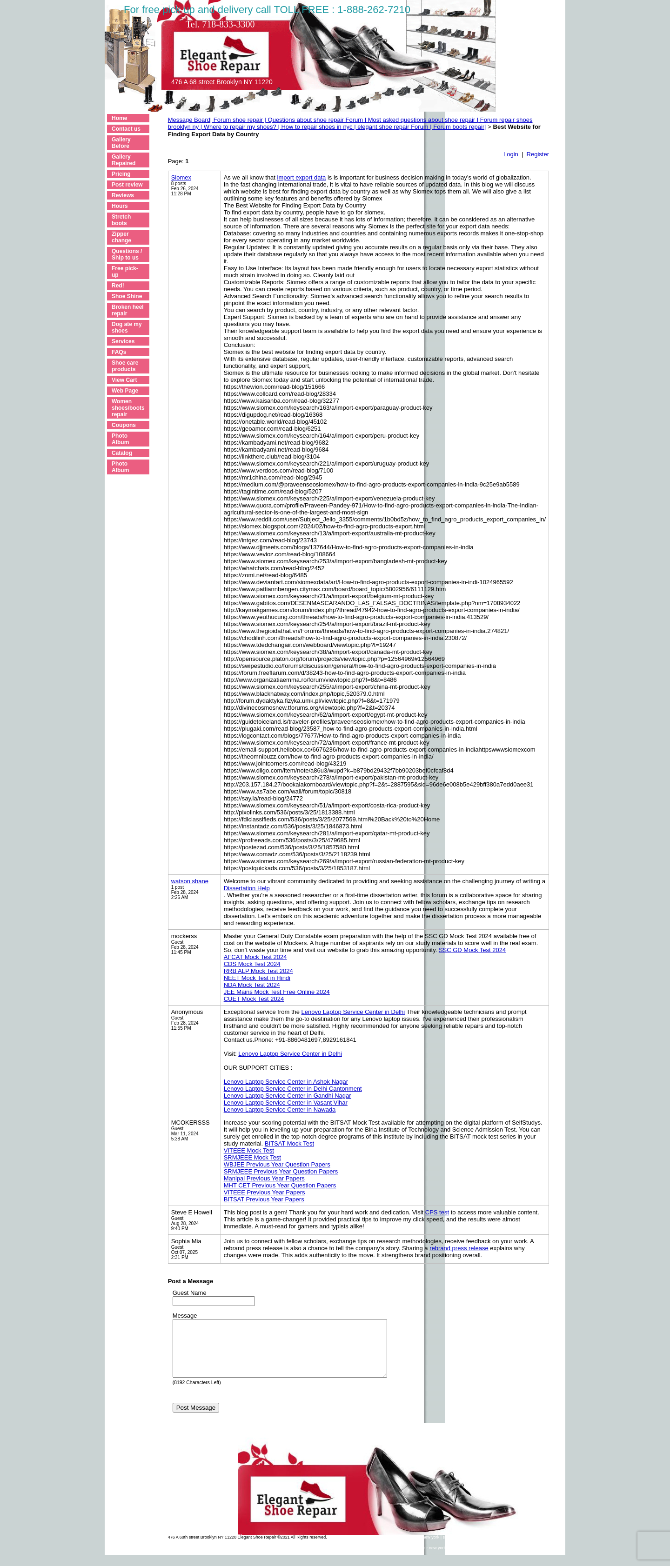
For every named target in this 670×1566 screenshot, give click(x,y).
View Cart (124, 380)
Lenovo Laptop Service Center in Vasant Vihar (286, 1102)
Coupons (124, 425)
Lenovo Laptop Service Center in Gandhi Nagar (287, 1095)
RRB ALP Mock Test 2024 (258, 970)
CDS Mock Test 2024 (252, 963)
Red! (118, 285)
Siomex (181, 177)
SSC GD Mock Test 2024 (472, 949)
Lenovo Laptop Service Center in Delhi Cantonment (293, 1088)
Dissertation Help (247, 888)
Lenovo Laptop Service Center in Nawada (280, 1109)
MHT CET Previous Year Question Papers (280, 1185)
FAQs (119, 352)
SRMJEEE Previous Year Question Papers (281, 1171)
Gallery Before (121, 142)
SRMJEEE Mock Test (252, 1157)
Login (510, 154)
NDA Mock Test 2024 (252, 984)
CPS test (437, 1212)
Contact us (126, 129)
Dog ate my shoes (127, 327)
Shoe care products (125, 366)
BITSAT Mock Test (289, 1143)
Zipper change (121, 237)
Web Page (125, 390)
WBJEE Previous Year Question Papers (277, 1164)
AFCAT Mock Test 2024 (255, 956)
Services (123, 341)
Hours (120, 206)
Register (538, 154)
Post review (127, 184)
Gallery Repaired (123, 160)
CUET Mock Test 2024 (254, 998)
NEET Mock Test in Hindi (257, 977)
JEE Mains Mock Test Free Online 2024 (277, 991)
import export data (301, 177)
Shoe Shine (127, 296)
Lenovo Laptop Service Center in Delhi (353, 1011)
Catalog (122, 453)
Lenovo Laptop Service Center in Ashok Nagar (286, 1081)
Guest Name (190, 1292)
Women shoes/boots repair (128, 408)
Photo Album (120, 439)
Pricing (121, 174)
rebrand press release (458, 1248)
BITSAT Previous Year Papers (264, 1199)
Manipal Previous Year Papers (264, 1178)
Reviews (123, 195)
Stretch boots (121, 220)
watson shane (189, 881)
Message (185, 1315)
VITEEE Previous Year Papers (264, 1192)
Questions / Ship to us (127, 254)
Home (119, 118)
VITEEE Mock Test (249, 1150)
